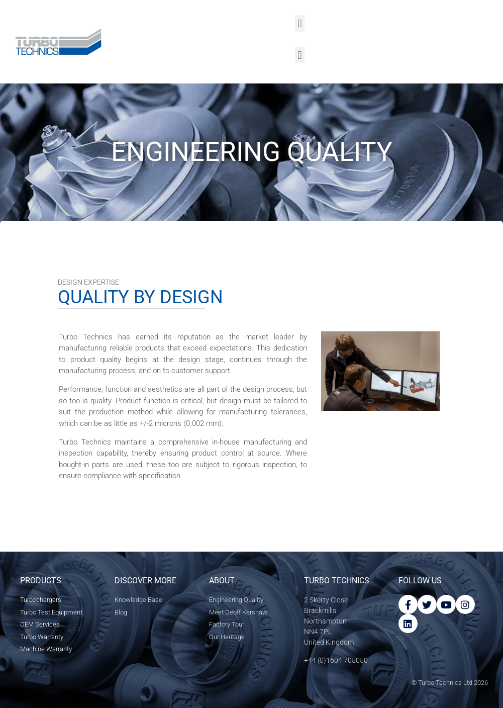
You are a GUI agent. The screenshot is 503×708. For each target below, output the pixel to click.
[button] (300, 23)
